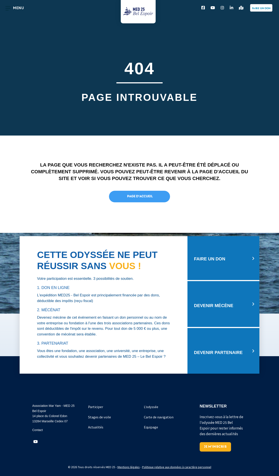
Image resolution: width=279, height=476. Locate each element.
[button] (35, 441)
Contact (37, 430)
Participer (95, 406)
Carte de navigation (159, 417)
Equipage (151, 427)
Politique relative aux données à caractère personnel (176, 467)
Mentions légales (128, 467)
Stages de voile (99, 417)
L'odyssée (151, 406)
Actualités (95, 427)
